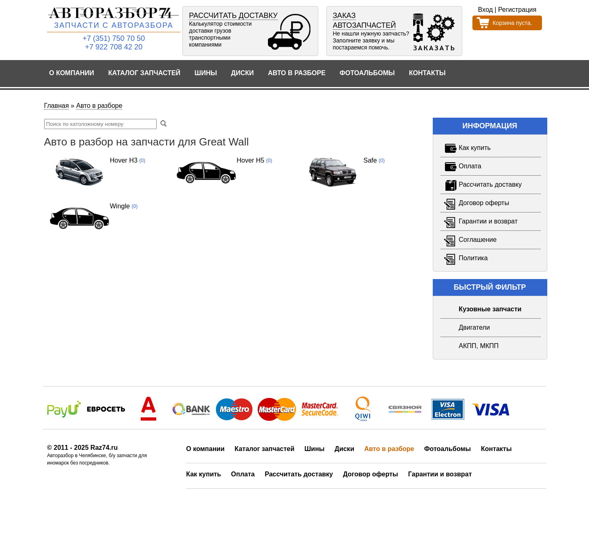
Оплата (243, 474)
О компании (71, 72)
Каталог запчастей (144, 72)
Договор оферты (370, 474)
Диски (242, 72)
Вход (485, 9)
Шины (206, 72)
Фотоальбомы (367, 72)
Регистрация (517, 9)
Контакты (427, 72)
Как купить (203, 474)
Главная (56, 105)
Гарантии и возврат (440, 474)
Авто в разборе (297, 72)
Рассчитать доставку (299, 474)
